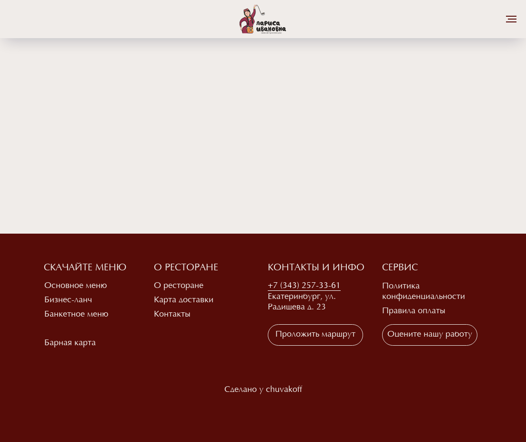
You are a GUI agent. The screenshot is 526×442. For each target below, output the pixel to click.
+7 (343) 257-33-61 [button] (304, 286)
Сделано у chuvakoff (263, 390)
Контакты (172, 314)
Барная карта (70, 343)
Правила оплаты (413, 311)
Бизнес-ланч (68, 300)
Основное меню (75, 286)
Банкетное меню (76, 314)
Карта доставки (183, 300)
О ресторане (178, 286)
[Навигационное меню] (511, 19)
